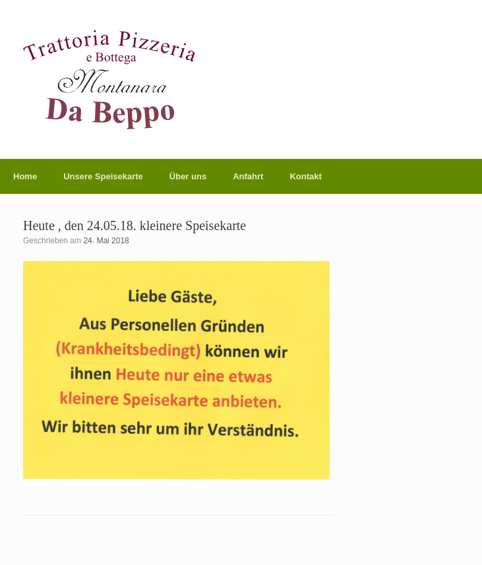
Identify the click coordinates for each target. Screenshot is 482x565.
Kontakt (305, 176)
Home (25, 176)
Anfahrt (248, 176)
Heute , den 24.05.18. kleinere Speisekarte (134, 225)
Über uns (187, 176)
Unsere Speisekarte (103, 176)
